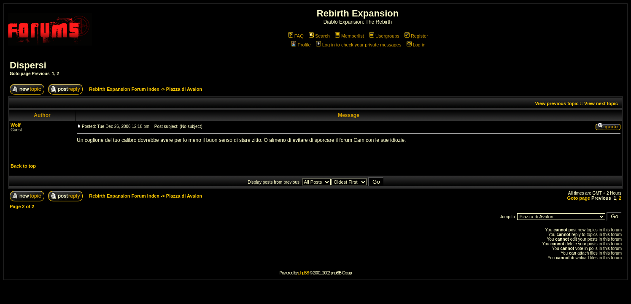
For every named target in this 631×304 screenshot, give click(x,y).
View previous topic (556, 103)
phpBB (303, 273)
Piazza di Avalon (184, 89)
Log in (416, 44)
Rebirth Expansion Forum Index (124, 89)
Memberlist (349, 35)
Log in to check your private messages (359, 44)
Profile (300, 44)
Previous (40, 73)
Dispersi (28, 65)
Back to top (23, 165)
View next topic (601, 103)
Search (319, 35)
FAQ (296, 35)
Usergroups (384, 35)
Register (416, 35)
